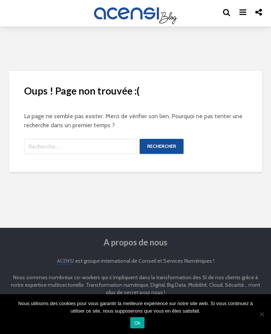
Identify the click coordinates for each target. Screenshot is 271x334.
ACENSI (65, 260)
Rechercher (161, 146)
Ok (137, 323)
